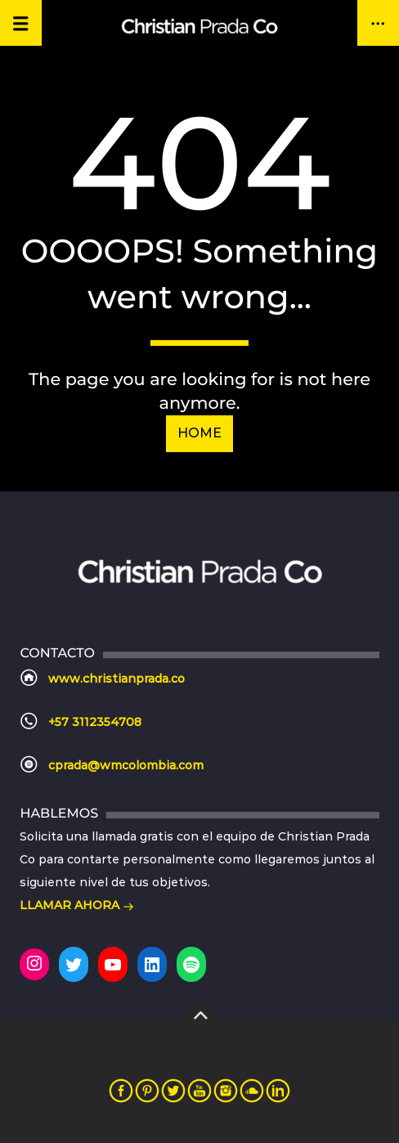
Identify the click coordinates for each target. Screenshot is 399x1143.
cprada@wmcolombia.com (126, 765)
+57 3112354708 (94, 722)
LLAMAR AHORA (77, 907)
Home (199, 433)
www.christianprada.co (116, 678)
